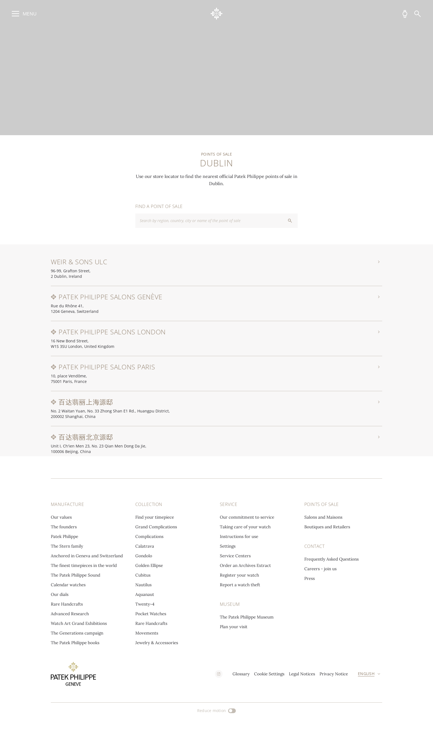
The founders (64, 526)
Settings (228, 546)
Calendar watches (68, 584)
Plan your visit (233, 626)
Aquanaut (144, 594)
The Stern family (67, 546)
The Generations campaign (77, 633)
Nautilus (143, 584)
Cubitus (143, 575)
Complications (149, 536)
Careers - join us (320, 568)
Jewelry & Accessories (156, 642)
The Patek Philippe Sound (75, 575)
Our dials (59, 594)
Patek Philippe (64, 536)
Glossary (241, 673)
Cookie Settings (269, 673)
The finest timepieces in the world (84, 565)
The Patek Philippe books (75, 642)
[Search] (417, 13)
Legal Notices (302, 673)
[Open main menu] (23, 13)
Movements (146, 633)
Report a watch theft (240, 584)
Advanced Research (70, 613)
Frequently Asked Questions (331, 559)
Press (309, 578)
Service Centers (235, 555)
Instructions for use (239, 536)
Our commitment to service (247, 517)
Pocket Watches (150, 613)
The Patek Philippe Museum (247, 617)
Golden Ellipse (149, 565)
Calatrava (144, 546)
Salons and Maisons (323, 517)
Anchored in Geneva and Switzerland (87, 555)
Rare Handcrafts (67, 604)
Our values (61, 517)
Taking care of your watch (245, 526)
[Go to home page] (216, 13)
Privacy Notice (334, 673)
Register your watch (239, 575)
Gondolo (143, 555)
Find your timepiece (154, 517)
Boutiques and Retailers (327, 526)
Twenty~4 (144, 604)
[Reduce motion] (216, 710)
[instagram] (219, 674)
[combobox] (216, 221)
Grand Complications (156, 526)
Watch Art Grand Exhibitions (79, 623)
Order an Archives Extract (245, 565)
